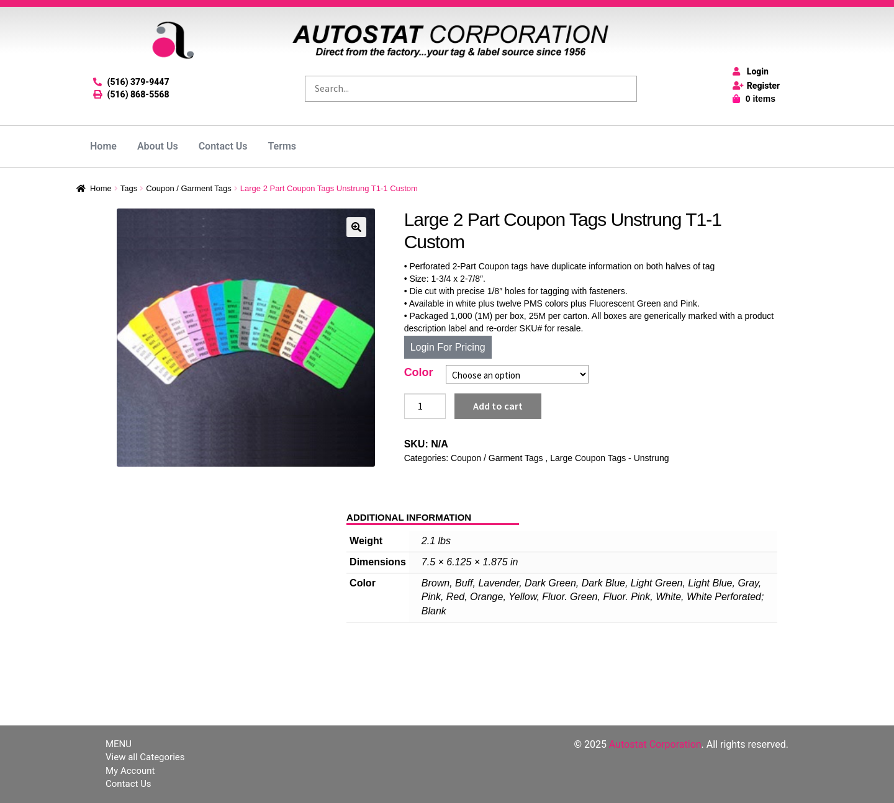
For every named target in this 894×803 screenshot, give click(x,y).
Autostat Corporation (655, 744)
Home (103, 146)
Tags (128, 188)
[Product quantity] (425, 406)
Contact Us (223, 146)
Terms (282, 146)
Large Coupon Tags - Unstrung (609, 458)
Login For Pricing (447, 347)
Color (418, 372)
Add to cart (498, 406)
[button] (356, 227)
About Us (157, 146)
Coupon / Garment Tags (189, 188)
